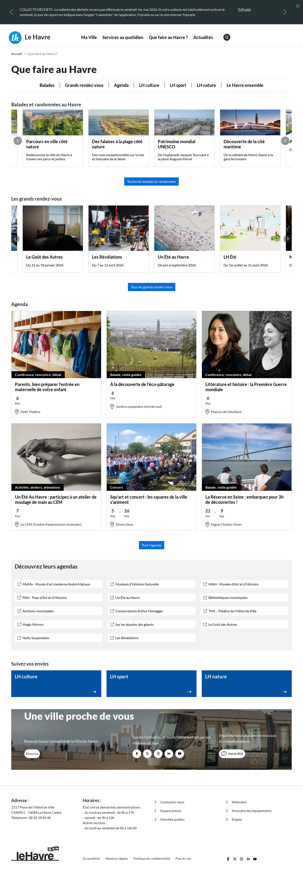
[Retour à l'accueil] (44, 853)
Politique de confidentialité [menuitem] (152, 858)
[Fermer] (298, 6)
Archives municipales (36, 611)
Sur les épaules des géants (132, 624)
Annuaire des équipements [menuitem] (249, 811)
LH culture (149, 85)
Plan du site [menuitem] (183, 858)
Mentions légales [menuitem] (117, 858)
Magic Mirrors (31, 624)
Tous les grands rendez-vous (151, 287)
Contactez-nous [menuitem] (169, 802)
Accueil (16, 54)
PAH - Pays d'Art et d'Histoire (42, 597)
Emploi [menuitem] (234, 819)
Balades (47, 85)
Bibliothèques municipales (225, 597)
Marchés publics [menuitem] (169, 819)
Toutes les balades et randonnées (151, 181)
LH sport (178, 85)
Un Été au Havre (125, 597)
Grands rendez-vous (84, 85)
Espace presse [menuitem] (167, 811)
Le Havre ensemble (245, 85)
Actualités (203, 37)
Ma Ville (89, 37)
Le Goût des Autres (220, 624)
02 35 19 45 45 (40, 817)
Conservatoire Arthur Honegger (136, 611)
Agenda (121, 85)
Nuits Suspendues (33, 638)
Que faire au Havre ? (168, 37)
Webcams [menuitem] (236, 802)
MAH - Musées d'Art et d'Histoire (230, 584)
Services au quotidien (122, 37)
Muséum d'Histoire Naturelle (134, 584)
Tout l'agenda (151, 545)
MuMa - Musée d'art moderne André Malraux (54, 584)
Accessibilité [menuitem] (91, 858)
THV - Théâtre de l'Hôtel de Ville (229, 611)
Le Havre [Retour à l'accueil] (29, 37)
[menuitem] (89, 37)
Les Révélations (124, 638)
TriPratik (244, 9)
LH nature (206, 85)
